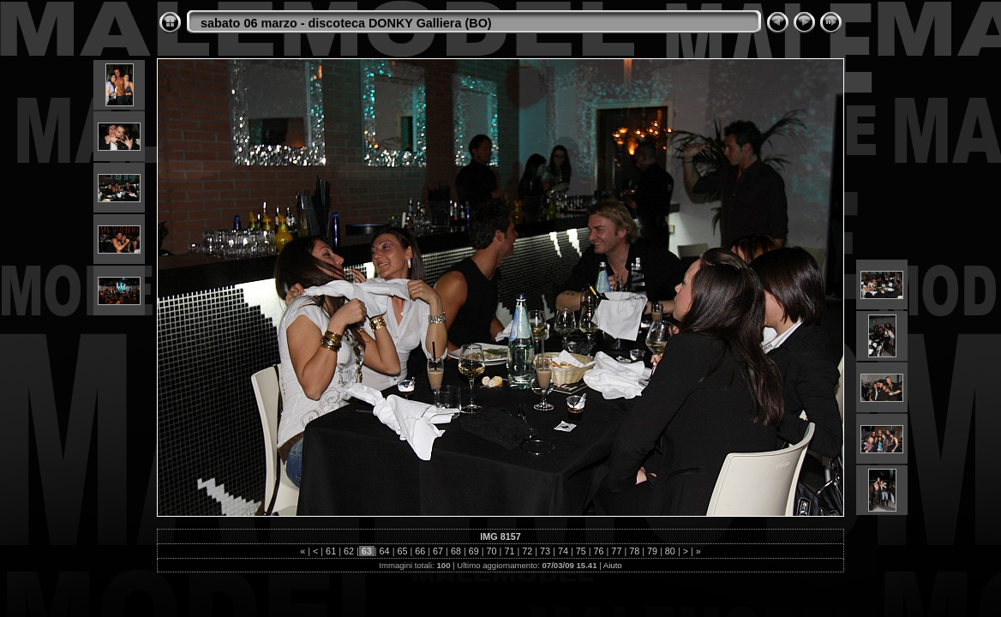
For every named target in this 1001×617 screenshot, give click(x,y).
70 (492, 551)
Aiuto (612, 565)
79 (652, 551)
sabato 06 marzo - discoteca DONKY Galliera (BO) (346, 23)
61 (331, 551)
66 (420, 551)
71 (509, 551)
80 (670, 551)
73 (545, 551)
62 (349, 551)
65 (402, 551)
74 (563, 551)
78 (634, 551)
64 (385, 551)
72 (527, 551)
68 (456, 551)
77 (616, 551)
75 (581, 551)
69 (474, 551)
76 (599, 551)
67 (438, 551)
